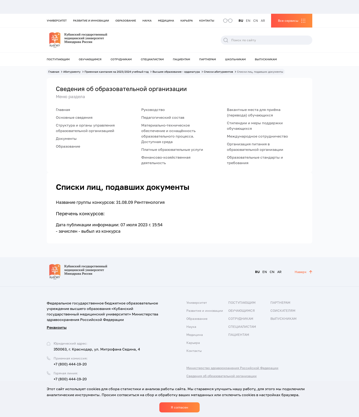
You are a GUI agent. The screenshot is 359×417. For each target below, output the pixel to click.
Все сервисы (288, 20)
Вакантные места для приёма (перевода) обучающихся (253, 112)
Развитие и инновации (91, 20)
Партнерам (207, 59)
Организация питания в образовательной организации (255, 147)
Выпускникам (266, 59)
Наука (147, 20)
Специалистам (152, 59)
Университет (57, 20)
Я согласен (179, 407)
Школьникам (235, 59)
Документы (66, 138)
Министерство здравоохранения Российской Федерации (232, 368)
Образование (125, 20)
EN (248, 20)
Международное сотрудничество (257, 136)
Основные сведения (74, 117)
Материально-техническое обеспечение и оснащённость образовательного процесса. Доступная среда (168, 133)
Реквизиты (57, 327)
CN (255, 20)
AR (263, 20)
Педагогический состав (162, 117)
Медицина (166, 20)
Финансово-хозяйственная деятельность (165, 160)
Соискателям (282, 310)
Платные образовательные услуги (172, 149)
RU (241, 20)
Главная (63, 109)
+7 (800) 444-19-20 (70, 364)
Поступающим (58, 59)
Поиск (226, 40)
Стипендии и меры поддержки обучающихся (255, 126)
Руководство (153, 109)
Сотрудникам (121, 59)
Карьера (186, 20)
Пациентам (181, 59)
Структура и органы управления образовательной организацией (85, 128)
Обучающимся (90, 59)
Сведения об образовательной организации (221, 376)
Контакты (206, 20)
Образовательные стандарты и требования (255, 160)
